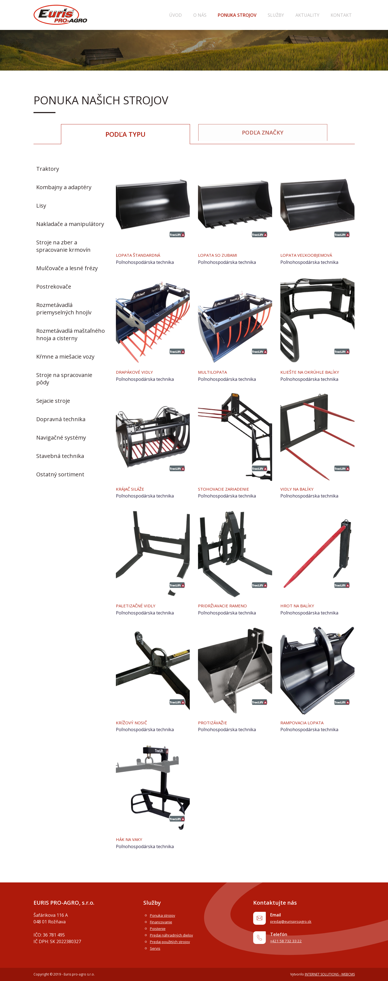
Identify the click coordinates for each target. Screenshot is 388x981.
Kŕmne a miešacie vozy (65, 356)
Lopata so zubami (221, 254)
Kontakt (344, 15)
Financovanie (163, 922)
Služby (291, 15)
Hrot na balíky (300, 605)
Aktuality (316, 15)
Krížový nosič (134, 722)
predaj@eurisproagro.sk (298, 922)
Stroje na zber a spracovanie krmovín (63, 245)
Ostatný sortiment (60, 474)
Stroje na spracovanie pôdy (64, 378)
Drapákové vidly (137, 371)
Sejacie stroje (53, 400)
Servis (156, 948)
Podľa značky (262, 133)
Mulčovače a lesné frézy (67, 268)
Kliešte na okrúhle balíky (314, 371)
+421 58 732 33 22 (291, 944)
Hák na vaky (131, 839)
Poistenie (159, 928)
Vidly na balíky (300, 488)
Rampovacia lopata (305, 722)
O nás (226, 15)
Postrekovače (53, 286)
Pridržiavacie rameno (226, 605)
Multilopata (215, 371)
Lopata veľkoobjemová (310, 254)
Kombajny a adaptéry (63, 187)
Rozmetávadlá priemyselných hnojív (63, 308)
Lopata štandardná (142, 254)
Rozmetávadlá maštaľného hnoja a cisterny (70, 334)
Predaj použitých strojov (175, 941)
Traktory (47, 168)
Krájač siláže (132, 488)
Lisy (41, 205)
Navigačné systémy (61, 437)
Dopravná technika (60, 419)
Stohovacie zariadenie (228, 488)
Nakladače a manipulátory (70, 223)
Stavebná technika (60, 455)
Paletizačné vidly (139, 605)
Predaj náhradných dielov (176, 935)
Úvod (208, 15)
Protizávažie (214, 722)
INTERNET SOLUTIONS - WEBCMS (330, 974)
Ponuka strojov (257, 15)
